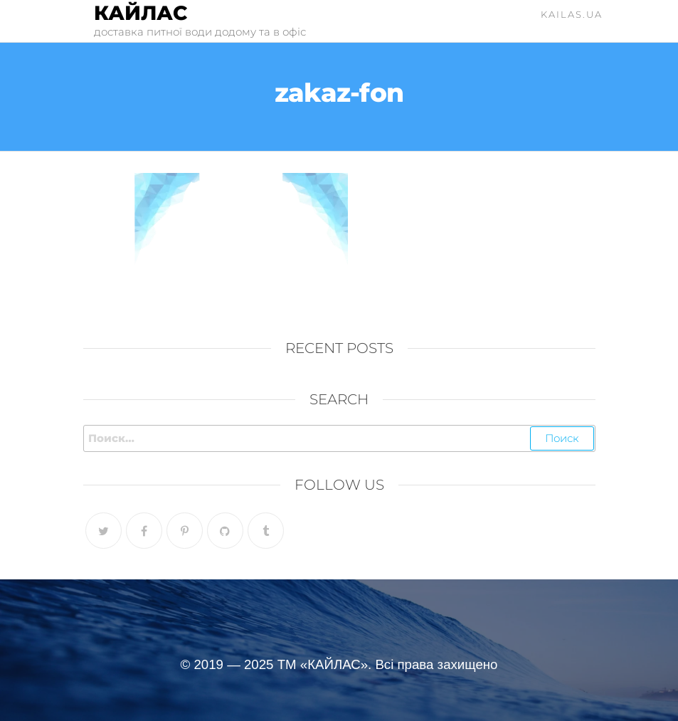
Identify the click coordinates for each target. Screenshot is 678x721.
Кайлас (140, 13)
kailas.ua (572, 14)
